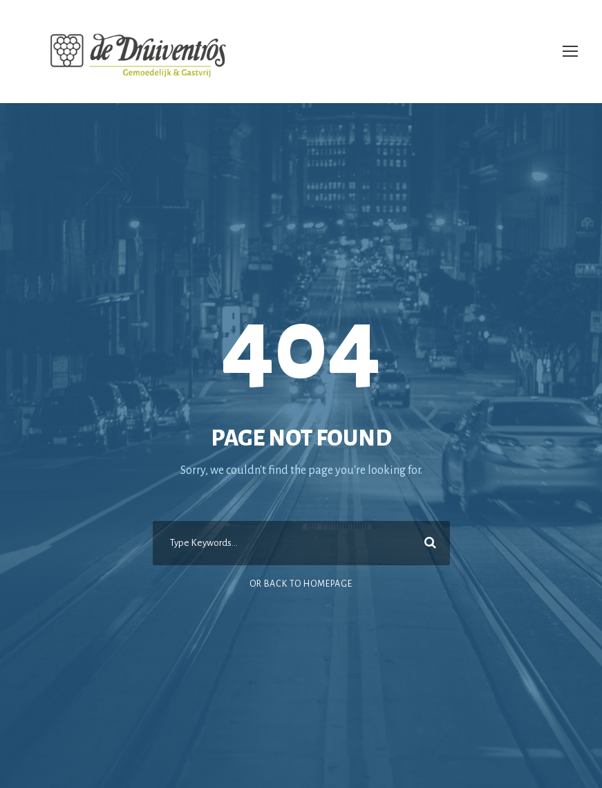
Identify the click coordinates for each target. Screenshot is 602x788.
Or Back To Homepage (301, 584)
